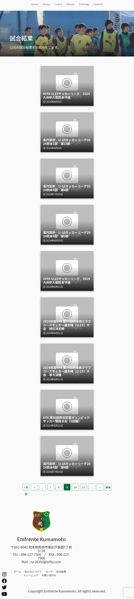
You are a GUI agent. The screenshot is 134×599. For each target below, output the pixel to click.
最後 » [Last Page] (108, 487)
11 (83, 487)
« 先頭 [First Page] (26, 487)
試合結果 (61, 571)
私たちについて (33, 571)
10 (75, 487)
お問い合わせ (49, 575)
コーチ (49, 571)
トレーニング (30, 575)
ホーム (17, 571)
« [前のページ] (34, 487)
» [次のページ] (100, 487)
